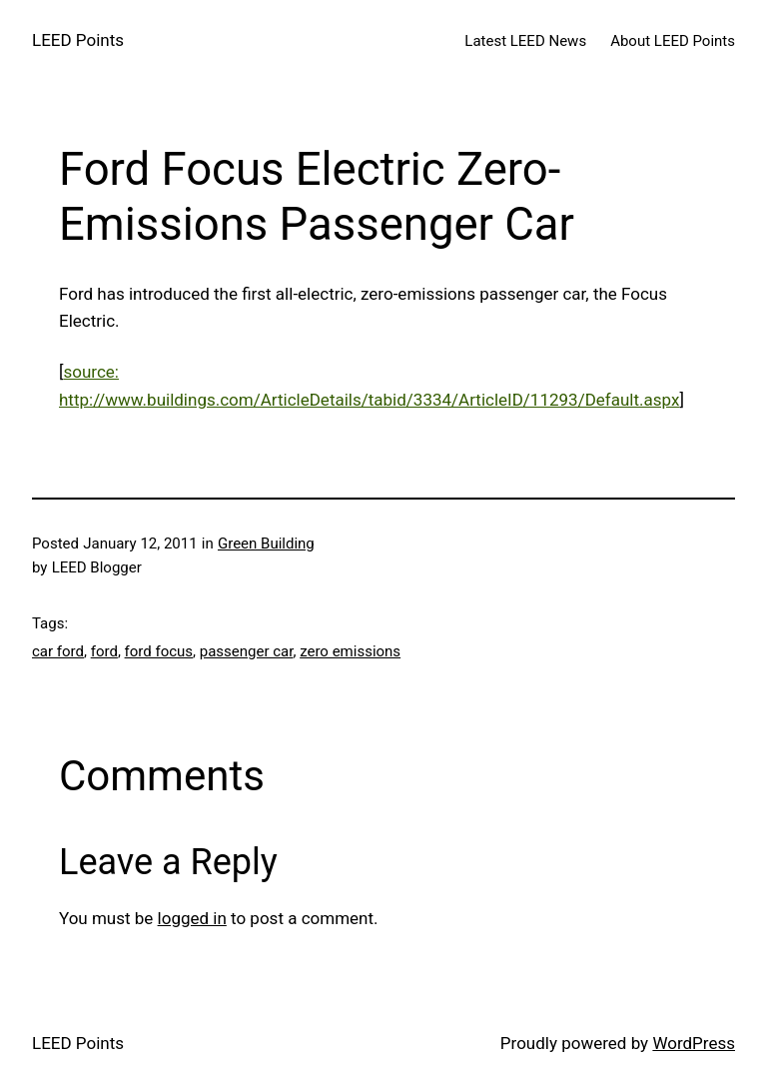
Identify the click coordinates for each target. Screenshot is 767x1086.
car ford (58, 651)
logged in (192, 918)
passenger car (247, 651)
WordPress (693, 1043)
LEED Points (78, 40)
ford (104, 651)
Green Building (266, 543)
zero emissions (350, 651)
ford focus (159, 651)
